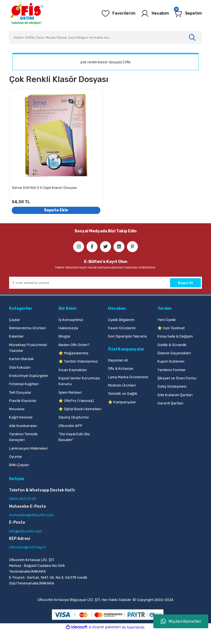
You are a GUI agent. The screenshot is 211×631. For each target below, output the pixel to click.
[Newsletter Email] (105, 283)
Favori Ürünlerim (122, 328)
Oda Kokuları (19, 367)
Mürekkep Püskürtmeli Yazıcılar (28, 348)
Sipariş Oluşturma (74, 417)
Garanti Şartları (170, 403)
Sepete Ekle (56, 210)
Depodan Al (118, 360)
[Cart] (188, 13)
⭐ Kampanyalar (122, 402)
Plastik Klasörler (23, 401)
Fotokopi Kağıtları (24, 384)
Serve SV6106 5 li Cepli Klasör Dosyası (44, 188)
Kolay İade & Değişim (175, 336)
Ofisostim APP (70, 426)
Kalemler (16, 336)
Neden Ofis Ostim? (74, 345)
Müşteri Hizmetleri (181, 621)
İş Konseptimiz (71, 320)
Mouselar (17, 409)
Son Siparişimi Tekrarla (127, 336)
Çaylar (14, 320)
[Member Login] (154, 13)
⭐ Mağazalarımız (73, 353)
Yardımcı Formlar (171, 370)
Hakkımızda (68, 328)
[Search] (105, 37)
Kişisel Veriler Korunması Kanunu (79, 381)
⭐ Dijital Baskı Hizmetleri (80, 409)
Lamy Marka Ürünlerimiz (128, 377)
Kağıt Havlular (21, 417)
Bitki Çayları (19, 465)
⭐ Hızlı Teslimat (171, 328)
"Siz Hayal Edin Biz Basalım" (74, 437)
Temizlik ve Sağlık (122, 393)
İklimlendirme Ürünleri (27, 328)
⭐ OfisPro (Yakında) (76, 401)
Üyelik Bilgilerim (121, 320)
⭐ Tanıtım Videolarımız (78, 361)
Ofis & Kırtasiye (120, 368)
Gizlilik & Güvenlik (172, 345)
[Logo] (26, 13)
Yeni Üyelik (166, 320)
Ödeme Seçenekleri (174, 353)
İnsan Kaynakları (73, 370)
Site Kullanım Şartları (175, 395)
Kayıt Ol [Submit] (185, 283)
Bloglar (65, 336)
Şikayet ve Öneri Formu (176, 378)
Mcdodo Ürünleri (122, 385)
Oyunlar (15, 457)
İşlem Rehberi (70, 392)
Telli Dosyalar (20, 392)
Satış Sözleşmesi (172, 386)
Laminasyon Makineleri (28, 448)
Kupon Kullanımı (170, 361)
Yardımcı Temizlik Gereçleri (23, 437)
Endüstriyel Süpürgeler (28, 376)
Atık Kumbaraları (23, 426)
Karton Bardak (21, 359)
